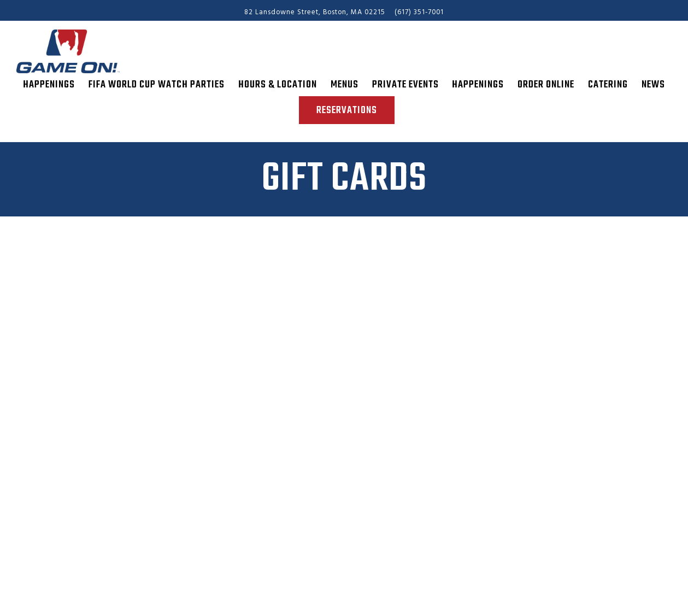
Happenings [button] (49, 85)
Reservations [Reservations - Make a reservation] (346, 110)
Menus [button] (344, 85)
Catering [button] (608, 85)
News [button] (653, 85)
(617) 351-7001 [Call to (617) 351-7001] (419, 12)
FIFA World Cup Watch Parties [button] (157, 85)
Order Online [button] (546, 85)
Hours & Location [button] (277, 85)
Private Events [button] (405, 85)
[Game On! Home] (76, 51)
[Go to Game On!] (314, 12)
